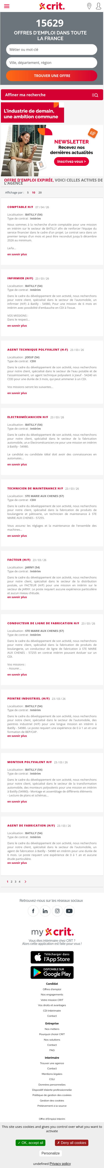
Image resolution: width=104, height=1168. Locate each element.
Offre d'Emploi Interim (52, 1118)
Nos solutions (52, 1039)
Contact (52, 1015)
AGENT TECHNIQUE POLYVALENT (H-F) (37, 350)
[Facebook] (33, 911)
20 (40, 192)
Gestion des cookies (52, 1100)
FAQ (52, 1050)
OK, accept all (30, 1143)
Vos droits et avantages (52, 1005)
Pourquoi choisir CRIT (52, 1034)
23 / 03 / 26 (42, 278)
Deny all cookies (71, 1143)
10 (33, 192)
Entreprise (52, 1023)
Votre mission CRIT (52, 1000)
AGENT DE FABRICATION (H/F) (31, 825)
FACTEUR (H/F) (19, 560)
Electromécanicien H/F (27, 417)
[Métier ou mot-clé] (51, 49)
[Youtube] (69, 911)
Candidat (52, 983)
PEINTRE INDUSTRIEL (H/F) (28, 698)
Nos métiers (52, 1029)
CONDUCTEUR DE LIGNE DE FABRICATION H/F (43, 623)
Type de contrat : (24, 218)
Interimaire (52, 1057)
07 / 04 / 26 (42, 207)
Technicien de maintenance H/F (35, 488)
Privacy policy (60, 1164)
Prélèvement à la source (51, 1105)
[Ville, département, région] (51, 62)
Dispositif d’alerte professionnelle (52, 1089)
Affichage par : (14, 192)
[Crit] (45, 911)
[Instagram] (57, 911)
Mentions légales (52, 1073)
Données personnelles (52, 1084)
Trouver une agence (52, 1063)
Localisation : (24, 214)
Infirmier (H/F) (20, 278)
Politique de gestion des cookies (52, 1095)
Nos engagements (52, 994)
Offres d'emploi (52, 989)
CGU (52, 1079)
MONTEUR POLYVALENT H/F (29, 762)
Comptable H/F (20, 207)
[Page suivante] (25, 880)
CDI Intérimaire (52, 1010)
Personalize (50, 1153)
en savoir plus (17, 254)
